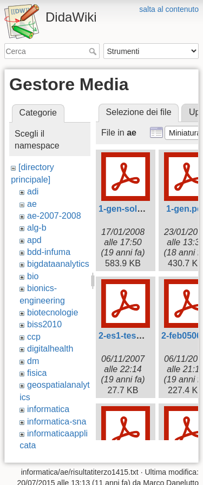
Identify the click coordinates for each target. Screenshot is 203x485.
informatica (48, 409)
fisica (37, 373)
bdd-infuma (48, 252)
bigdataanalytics (58, 263)
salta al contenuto (169, 9)
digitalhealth (50, 348)
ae (32, 203)
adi (32, 191)
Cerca (94, 51)
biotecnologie (52, 312)
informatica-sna (56, 421)
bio (32, 276)
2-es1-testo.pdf (129, 335)
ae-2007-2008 (54, 215)
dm (33, 361)
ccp (34, 336)
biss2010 (44, 324)
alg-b (37, 227)
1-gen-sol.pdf (126, 208)
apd (34, 240)
